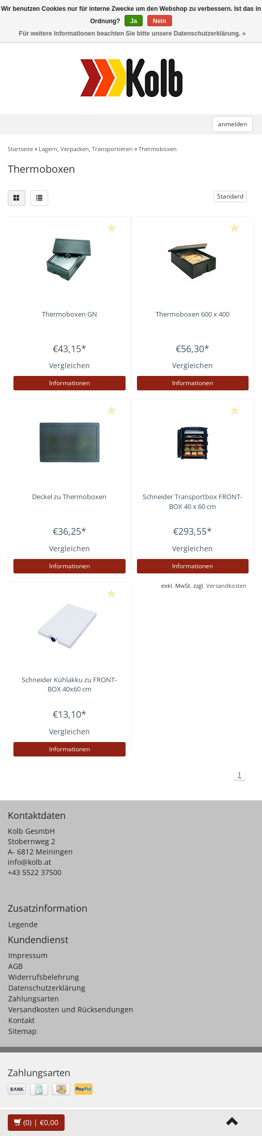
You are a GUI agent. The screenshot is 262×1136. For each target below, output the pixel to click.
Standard (230, 196)
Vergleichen (69, 365)
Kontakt (21, 1020)
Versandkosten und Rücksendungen (70, 1009)
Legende (23, 924)
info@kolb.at (29, 862)
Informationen (69, 382)
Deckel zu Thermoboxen (69, 496)
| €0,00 (36, 1122)
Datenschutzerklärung (46, 988)
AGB (15, 966)
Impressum (28, 955)
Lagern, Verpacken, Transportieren (86, 149)
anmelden (232, 124)
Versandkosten (226, 585)
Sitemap (22, 1031)
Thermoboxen (157, 149)
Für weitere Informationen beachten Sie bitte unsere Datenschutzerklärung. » (132, 33)
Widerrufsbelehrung (43, 977)
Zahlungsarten (33, 998)
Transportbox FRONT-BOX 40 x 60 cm (192, 501)
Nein (159, 21)
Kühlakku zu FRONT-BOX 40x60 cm (69, 684)
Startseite (20, 149)
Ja (133, 21)
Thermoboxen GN (69, 314)
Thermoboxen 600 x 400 (192, 314)
